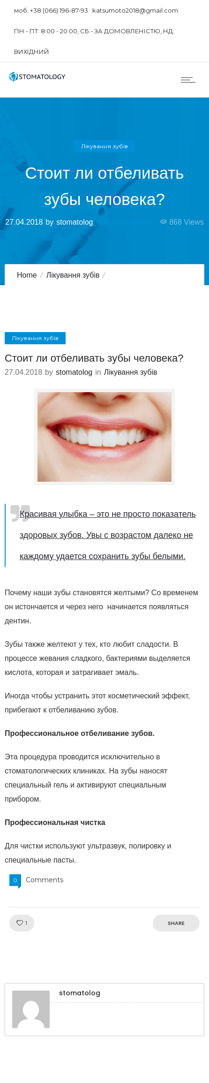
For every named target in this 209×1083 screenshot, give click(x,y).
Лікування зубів (73, 275)
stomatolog (74, 222)
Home (27, 275)
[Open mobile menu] (190, 79)
